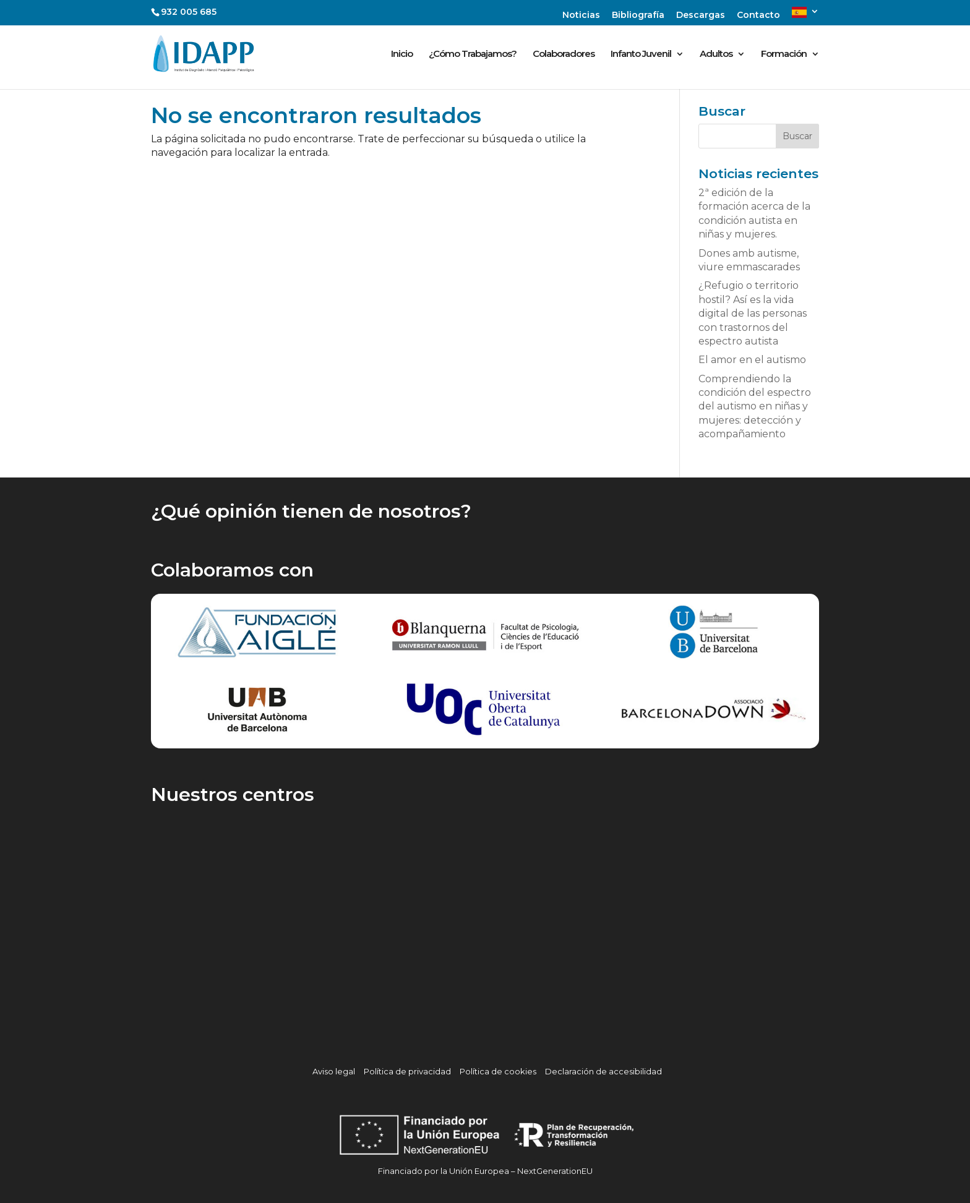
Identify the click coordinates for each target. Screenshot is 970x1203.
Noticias (581, 15)
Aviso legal (333, 1071)
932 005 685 (189, 11)
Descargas (700, 15)
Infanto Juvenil (641, 54)
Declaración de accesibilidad (603, 1071)
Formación (784, 54)
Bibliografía (638, 15)
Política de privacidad (407, 1071)
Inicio (402, 54)
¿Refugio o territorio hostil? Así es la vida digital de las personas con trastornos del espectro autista (752, 313)
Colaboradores (563, 54)
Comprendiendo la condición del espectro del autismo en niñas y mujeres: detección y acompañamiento (754, 406)
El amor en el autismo (752, 360)
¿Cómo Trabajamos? (473, 54)
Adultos (716, 54)
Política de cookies (498, 1071)
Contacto (758, 15)
